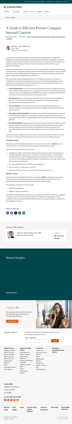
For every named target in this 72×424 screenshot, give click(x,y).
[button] (67, 1)
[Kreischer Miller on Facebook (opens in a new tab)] (5, 400)
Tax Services (39, 348)
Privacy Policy (54, 407)
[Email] (19, 214)
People (25, 11)
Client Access (50, 2)
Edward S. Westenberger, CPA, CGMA (29, 233)
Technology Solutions (10, 367)
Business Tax (39, 351)
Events (64, 2)
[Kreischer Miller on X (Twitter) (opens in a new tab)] (11, 400)
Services (6, 11)
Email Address (30, 338)
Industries (16, 11)
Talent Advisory (8, 369)
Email (57, 238)
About (32, 11)
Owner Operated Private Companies (25, 353)
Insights (39, 11)
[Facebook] (7, 214)
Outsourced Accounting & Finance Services (58, 350)
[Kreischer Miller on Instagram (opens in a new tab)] (14, 400)
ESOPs (6, 365)
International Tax (40, 369)
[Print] (23, 214)
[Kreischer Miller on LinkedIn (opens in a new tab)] (8, 400)
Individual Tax (40, 363)
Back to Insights (10, 18)
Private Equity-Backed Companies (41, 37)
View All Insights (11, 292)
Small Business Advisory (24, 372)
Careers (46, 11)
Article (29, 37)
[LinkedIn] (11, 214)
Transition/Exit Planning (8, 362)
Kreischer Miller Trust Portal (65, 408)
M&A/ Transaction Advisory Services (9, 358)
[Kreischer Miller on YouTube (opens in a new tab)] (17, 400)
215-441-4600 (60, 236)
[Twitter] (15, 214)
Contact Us (58, 2)
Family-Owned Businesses (24, 357)
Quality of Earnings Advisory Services (9, 351)
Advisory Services (9, 348)
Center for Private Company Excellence (34, 2)
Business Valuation (9, 355)
